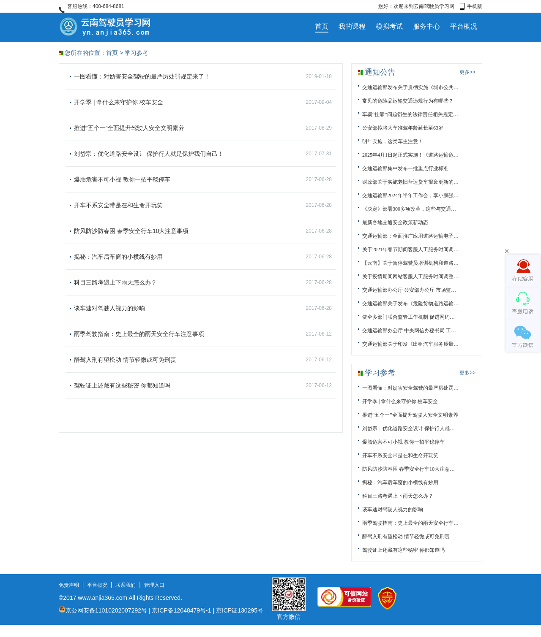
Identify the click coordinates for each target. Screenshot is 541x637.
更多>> (467, 72)
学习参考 (136, 52)
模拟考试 (389, 26)
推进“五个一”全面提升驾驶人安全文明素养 (203, 128)
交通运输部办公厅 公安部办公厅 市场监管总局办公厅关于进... (410, 290)
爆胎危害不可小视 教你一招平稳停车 (203, 179)
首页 (321, 26)
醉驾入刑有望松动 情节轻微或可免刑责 (203, 359)
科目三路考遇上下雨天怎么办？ (203, 282)
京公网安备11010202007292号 (103, 610)
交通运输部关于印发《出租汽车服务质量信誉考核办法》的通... (410, 344)
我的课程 (352, 26)
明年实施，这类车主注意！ (392, 141)
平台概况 (463, 26)
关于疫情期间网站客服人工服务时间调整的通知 (410, 276)
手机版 (471, 6)
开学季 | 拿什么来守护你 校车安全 (203, 102)
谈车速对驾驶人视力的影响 (203, 308)
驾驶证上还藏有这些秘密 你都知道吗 (203, 385)
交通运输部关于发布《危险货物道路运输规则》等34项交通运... (410, 303)
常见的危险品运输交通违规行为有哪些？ (408, 101)
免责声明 (69, 585)
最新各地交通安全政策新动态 (395, 222)
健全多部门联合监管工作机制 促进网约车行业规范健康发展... (410, 317)
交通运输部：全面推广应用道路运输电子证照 (410, 236)
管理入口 (154, 585)
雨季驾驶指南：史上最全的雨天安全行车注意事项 (203, 334)
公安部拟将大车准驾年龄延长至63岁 (402, 128)
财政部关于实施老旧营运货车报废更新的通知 (410, 182)
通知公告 (380, 72)
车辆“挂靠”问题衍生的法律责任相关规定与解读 (410, 114)
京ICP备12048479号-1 (181, 610)
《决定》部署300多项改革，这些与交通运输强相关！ (410, 209)
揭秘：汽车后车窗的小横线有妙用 (203, 256)
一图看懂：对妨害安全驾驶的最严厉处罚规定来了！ (203, 76)
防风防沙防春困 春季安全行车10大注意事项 (203, 231)
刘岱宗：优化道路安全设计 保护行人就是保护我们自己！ (203, 153)
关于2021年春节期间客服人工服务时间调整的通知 (410, 249)
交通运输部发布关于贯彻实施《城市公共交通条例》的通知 (410, 87)
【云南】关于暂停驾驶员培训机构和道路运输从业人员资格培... (410, 263)
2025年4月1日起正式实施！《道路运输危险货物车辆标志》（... (410, 155)
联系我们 (125, 585)
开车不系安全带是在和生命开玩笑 (203, 205)
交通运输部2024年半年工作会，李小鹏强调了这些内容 (410, 195)
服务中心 (426, 26)
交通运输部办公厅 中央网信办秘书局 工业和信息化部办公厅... (410, 330)
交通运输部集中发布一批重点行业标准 (405, 168)
